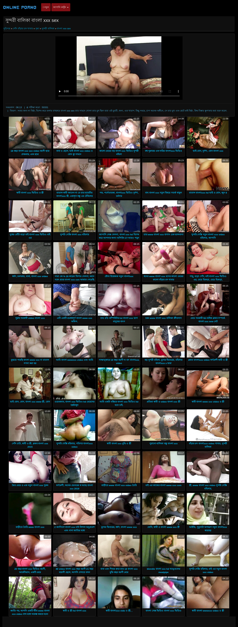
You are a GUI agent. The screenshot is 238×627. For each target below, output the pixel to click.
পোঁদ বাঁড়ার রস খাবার (23, 28)
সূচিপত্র (7, 28)
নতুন (46, 7)
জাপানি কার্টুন (60, 7)
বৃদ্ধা (37, 28)
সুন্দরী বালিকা (48, 28)
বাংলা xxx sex (64, 28)
